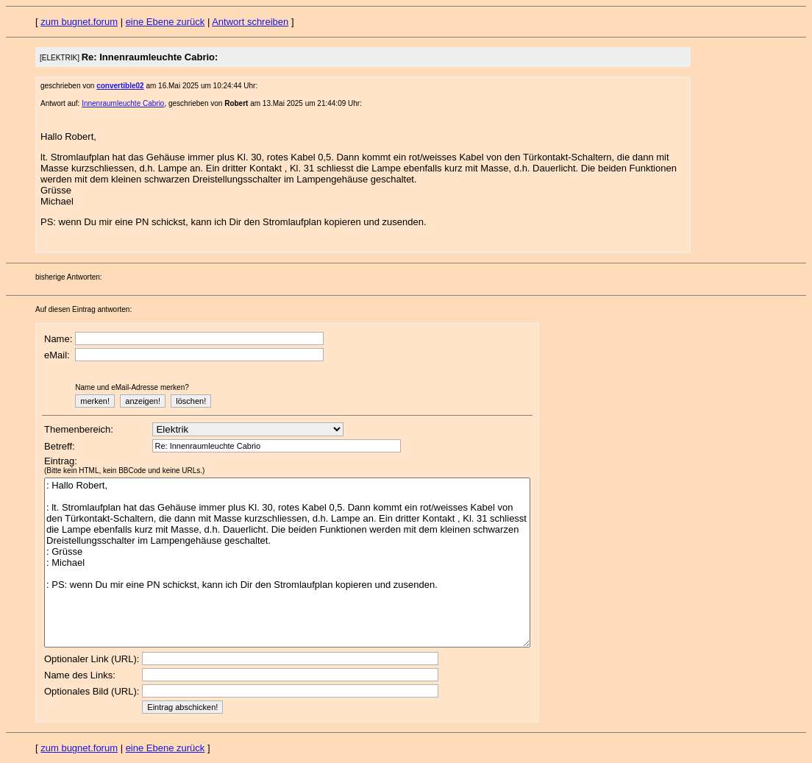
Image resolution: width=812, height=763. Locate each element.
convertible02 (119, 86)
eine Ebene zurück (165, 21)
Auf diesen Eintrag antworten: (83, 309)
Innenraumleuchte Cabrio (123, 103)
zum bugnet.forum (79, 21)
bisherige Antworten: (68, 277)
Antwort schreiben (250, 21)
